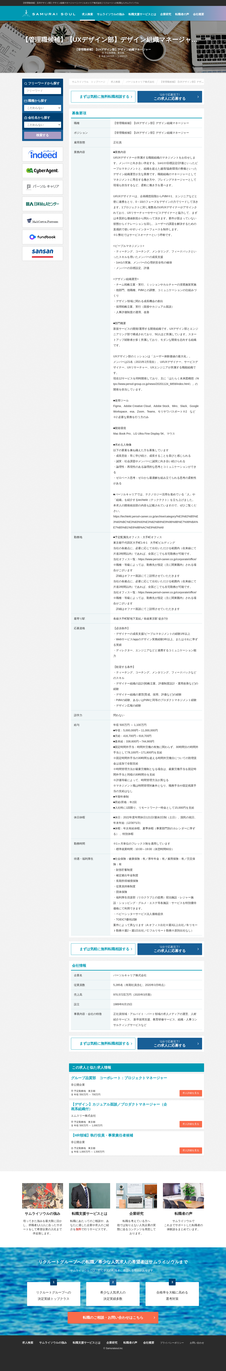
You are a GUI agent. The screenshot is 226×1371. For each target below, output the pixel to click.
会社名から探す (37, 117)
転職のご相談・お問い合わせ (119, 1318)
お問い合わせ (197, 1342)
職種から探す (35, 101)
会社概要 (198, 14)
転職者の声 (182, 14)
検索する (42, 135)
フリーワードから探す (42, 83)
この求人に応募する (173, 97)
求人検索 (87, 14)
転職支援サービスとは (142, 14)
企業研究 (165, 14)
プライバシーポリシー (172, 1342)
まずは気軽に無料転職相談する (106, 97)
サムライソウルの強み (111, 14)
